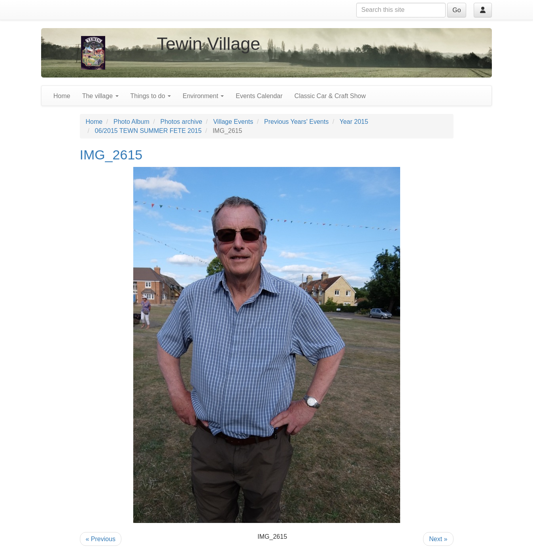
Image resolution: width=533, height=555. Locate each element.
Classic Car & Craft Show (330, 96)
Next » (438, 539)
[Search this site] (401, 10)
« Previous (101, 539)
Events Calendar (259, 96)
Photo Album (131, 121)
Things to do (150, 96)
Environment (203, 96)
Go (456, 10)
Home (61, 96)
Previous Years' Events (296, 121)
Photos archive (181, 121)
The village (100, 96)
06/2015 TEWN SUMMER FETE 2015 (148, 130)
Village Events (233, 121)
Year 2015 (354, 121)
